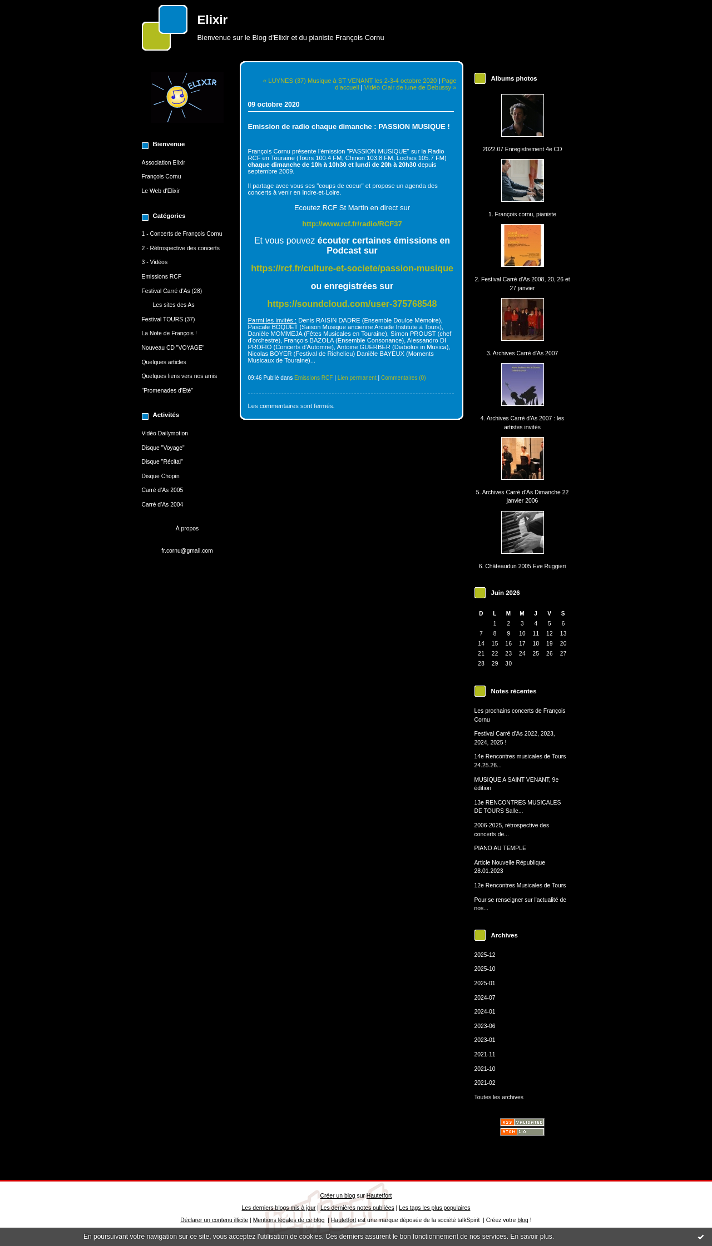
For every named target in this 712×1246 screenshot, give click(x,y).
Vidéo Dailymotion (165, 433)
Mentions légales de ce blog (289, 1220)
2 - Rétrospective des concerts (181, 248)
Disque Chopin (161, 476)
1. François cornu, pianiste (522, 214)
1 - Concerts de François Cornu (182, 234)
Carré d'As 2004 (163, 505)
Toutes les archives (498, 1097)
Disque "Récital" (162, 462)
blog (522, 1220)
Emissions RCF (162, 277)
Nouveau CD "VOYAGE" (173, 348)
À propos (187, 528)
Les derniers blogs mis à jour (279, 1208)
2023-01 (485, 1040)
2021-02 (485, 1083)
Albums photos (514, 78)
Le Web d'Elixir (161, 191)
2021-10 (485, 1069)
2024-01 (485, 1012)
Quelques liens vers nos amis (179, 376)
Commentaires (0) (403, 378)
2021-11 (485, 1054)
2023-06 (485, 1026)
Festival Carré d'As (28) (172, 291)
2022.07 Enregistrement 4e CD (522, 149)
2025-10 (485, 969)
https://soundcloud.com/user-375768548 (352, 304)
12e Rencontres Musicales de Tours (520, 885)
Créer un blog (337, 1196)
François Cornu (161, 176)
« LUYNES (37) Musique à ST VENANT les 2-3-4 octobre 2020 (350, 80)
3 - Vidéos (155, 262)
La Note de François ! (169, 333)
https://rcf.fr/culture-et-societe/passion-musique (352, 268)
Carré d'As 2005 (163, 490)
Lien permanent (357, 378)
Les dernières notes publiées (357, 1208)
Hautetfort (379, 1196)
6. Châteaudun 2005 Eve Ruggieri (522, 566)
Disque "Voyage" (163, 448)
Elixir (212, 20)
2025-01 (485, 983)
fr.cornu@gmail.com (187, 551)
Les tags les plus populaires (434, 1208)
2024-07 (485, 998)
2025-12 (485, 955)
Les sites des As (174, 305)
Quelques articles (164, 362)
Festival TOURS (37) (168, 319)
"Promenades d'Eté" (168, 391)
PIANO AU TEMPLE (500, 848)
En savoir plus (531, 1236)
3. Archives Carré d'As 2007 (522, 353)
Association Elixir (164, 163)
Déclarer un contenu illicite (214, 1220)
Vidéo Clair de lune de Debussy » (410, 87)
